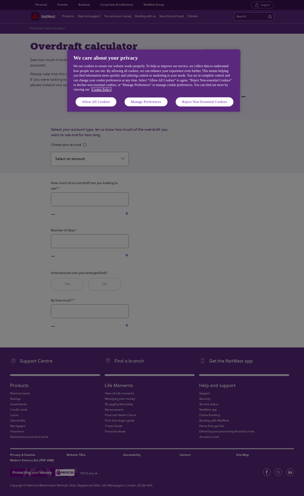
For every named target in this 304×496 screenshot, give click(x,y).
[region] (153, 81)
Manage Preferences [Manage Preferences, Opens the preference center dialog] (146, 102)
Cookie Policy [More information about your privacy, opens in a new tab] (101, 89)
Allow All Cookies (96, 102)
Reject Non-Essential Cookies (204, 102)
